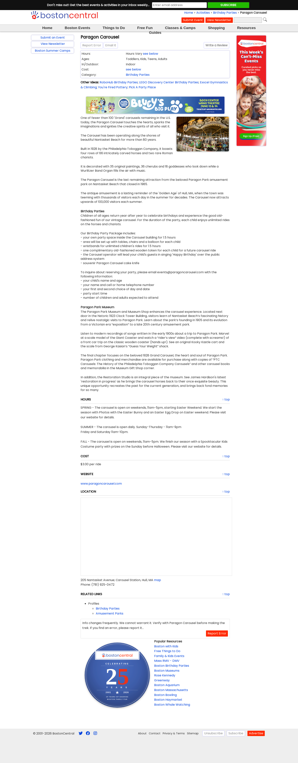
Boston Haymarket (168, 699)
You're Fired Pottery (113, 87)
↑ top (226, 399)
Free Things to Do (167, 651)
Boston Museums (166, 670)
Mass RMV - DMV (166, 661)
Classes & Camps (180, 28)
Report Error (91, 45)
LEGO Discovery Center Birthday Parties (169, 82)
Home (188, 12)
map (157, 580)
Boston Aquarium (167, 685)
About (142, 733)
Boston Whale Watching (172, 704)
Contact (154, 733)
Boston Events (77, 28)
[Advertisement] (52, 118)
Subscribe (235, 733)
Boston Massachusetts (171, 690)
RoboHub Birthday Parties (119, 82)
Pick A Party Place (142, 87)
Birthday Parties (225, 12)
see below (150, 53)
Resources (246, 28)
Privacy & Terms (174, 733)
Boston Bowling (165, 695)
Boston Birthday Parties (171, 665)
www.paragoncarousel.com (101, 483)
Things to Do (114, 28)
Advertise (256, 733)
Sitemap (193, 733)
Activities (203, 12)
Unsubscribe (213, 733)
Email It (110, 45)
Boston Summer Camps (52, 50)
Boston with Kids (166, 646)
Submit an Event (52, 37)
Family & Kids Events (169, 656)
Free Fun (145, 28)
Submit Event (193, 20)
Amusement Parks (109, 613)
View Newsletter (219, 20)
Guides (155, 33)
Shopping (216, 28)
